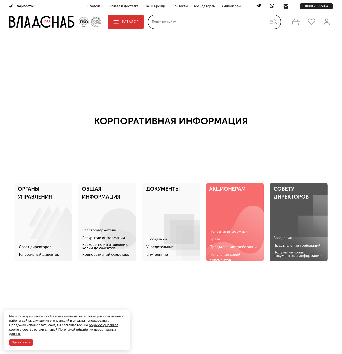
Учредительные (160, 213)
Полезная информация (230, 197)
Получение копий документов (225, 223)
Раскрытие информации (104, 204)
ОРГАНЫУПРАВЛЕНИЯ (35, 158)
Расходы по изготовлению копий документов (106, 212)
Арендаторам (204, 6)
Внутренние (157, 221)
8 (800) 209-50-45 (316, 6)
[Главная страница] (41, 22)
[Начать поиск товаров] (273, 21)
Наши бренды (155, 6)
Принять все (21, 342)
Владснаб (95, 6)
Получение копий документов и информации (298, 220)
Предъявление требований (233, 213)
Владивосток (24, 6)
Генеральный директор (39, 221)
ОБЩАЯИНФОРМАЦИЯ (101, 158)
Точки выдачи (269, 350)
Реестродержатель (99, 196)
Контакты (180, 6)
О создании (157, 205)
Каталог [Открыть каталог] (125, 21)
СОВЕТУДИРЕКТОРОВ (292, 158)
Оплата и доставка (124, 6)
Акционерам (231, 6)
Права (215, 205)
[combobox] (214, 22)
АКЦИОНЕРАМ (228, 154)
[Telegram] (258, 6)
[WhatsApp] (272, 6)
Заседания (283, 204)
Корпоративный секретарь (106, 221)
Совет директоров (35, 213)
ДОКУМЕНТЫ (163, 154)
